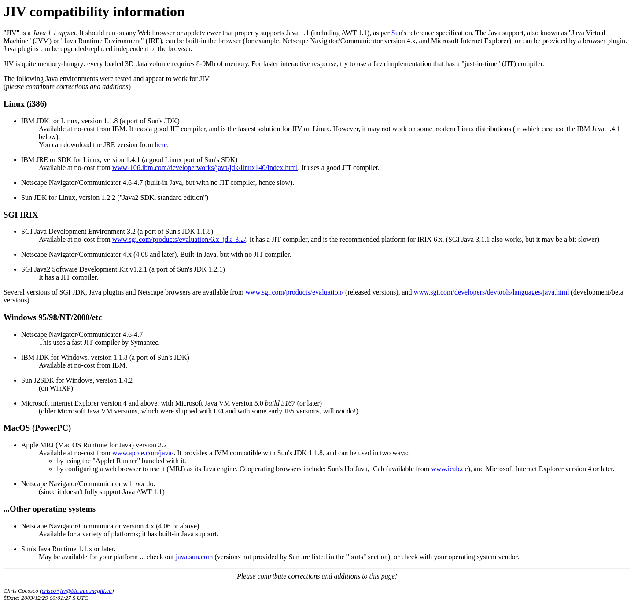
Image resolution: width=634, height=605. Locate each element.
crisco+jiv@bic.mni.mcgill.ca (77, 590)
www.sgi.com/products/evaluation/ (294, 292)
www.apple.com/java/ (142, 453)
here (161, 144)
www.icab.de (449, 468)
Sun (396, 33)
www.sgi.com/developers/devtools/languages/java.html (491, 292)
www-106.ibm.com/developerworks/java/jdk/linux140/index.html (205, 167)
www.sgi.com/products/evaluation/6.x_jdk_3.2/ (179, 239)
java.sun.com (194, 557)
